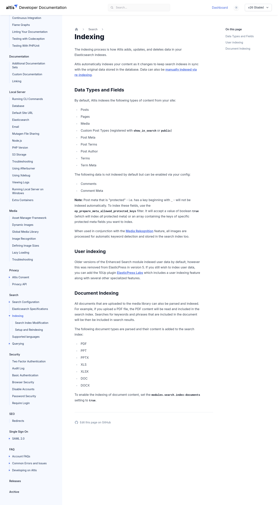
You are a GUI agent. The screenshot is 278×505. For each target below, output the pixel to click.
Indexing (17, 315)
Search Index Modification (31, 322)
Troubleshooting (22, 161)
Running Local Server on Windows (27, 191)
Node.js (17, 140)
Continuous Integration (26, 17)
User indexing (234, 42)
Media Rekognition (139, 231)
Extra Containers (22, 200)
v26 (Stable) (258, 7)
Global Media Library (25, 231)
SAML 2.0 (18, 438)
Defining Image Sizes (25, 245)
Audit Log (18, 368)
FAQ (11, 449)
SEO (12, 413)
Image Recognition (24, 238)
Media (13, 210)
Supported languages (26, 336)
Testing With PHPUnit (25, 45)
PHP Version (20, 147)
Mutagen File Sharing (25, 133)
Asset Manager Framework (29, 217)
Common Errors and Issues (29, 463)
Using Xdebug (21, 175)
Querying (18, 343)
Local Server (17, 92)
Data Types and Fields (239, 36)
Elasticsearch (20, 119)
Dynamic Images (22, 224)
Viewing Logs (20, 182)
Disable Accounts (23, 389)
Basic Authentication (25, 375)
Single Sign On (18, 431)
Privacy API (19, 284)
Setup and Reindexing (29, 329)
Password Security (24, 396)
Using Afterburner (23, 168)
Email (15, 126)
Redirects (18, 420)
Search (13, 295)
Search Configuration (25, 302)
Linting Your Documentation (29, 31)
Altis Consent (20, 277)
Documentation (19, 56)
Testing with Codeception (28, 38)
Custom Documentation (27, 74)
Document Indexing (237, 48)
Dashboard (220, 7)
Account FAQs (21, 456)
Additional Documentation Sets (28, 65)
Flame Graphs (21, 24)
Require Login (21, 403)
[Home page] (36, 7)
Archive (14, 491)
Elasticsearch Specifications (30, 308)
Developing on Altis (24, 470)
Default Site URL (22, 112)
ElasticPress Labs (130, 273)
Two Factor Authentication (29, 361)
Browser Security (23, 382)
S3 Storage (19, 154)
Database (18, 105)
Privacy (14, 270)
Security (14, 354)
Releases (15, 481)
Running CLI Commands (27, 99)
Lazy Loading (20, 252)
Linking (16, 81)
